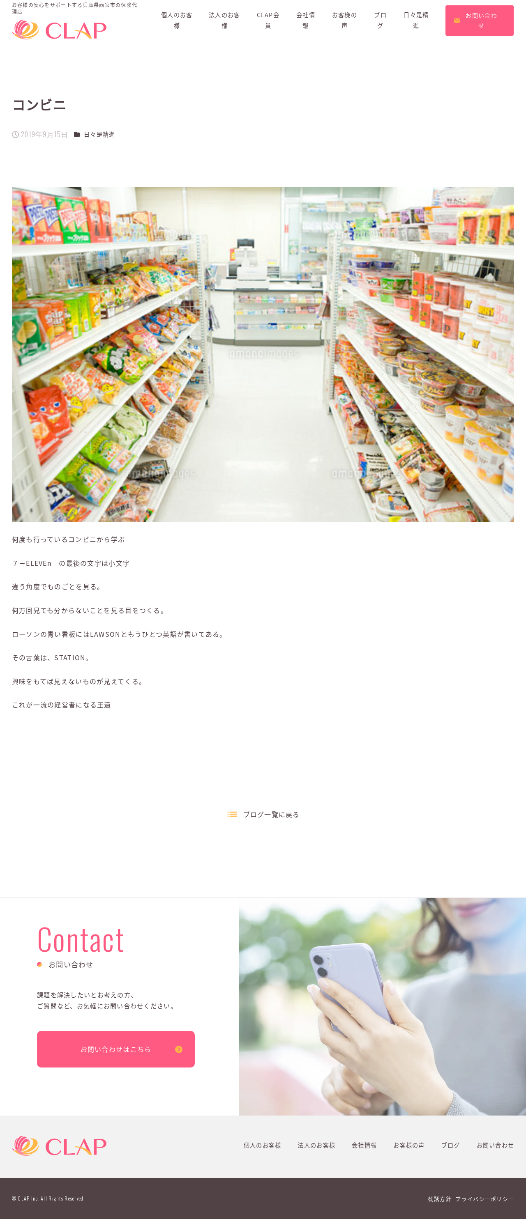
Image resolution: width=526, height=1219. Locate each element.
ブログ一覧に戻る (271, 814)
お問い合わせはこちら (116, 1049)
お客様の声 (408, 1145)
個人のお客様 (262, 1145)
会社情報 (364, 1145)
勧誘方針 (440, 1199)
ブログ (450, 1145)
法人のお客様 (316, 1145)
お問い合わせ (495, 1145)
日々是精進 (99, 134)
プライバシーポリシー (484, 1199)
